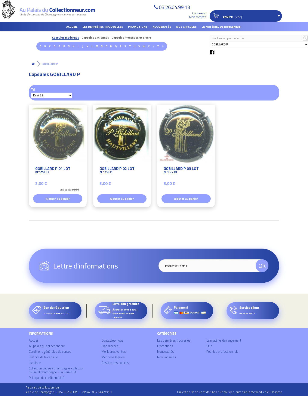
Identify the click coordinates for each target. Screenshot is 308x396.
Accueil (71, 26)
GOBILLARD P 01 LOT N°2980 (52, 171)
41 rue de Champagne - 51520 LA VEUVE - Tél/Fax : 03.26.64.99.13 (69, 392)
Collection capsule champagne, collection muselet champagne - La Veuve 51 (56, 370)
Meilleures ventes (114, 351)
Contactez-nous (112, 340)
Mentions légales (113, 357)
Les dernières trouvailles (103, 26)
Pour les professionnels (222, 351)
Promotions (137, 26)
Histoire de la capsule (43, 357)
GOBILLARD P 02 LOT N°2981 (117, 171)
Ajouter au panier (58, 198)
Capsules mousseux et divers (131, 38)
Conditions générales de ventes (50, 351)
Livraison (35, 362)
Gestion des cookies (115, 362)
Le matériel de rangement (222, 26)
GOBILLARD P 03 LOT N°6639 (181, 171)
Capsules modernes (65, 38)
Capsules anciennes (95, 38)
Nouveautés (162, 26)
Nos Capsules (186, 26)
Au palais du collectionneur (47, 346)
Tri (33, 89)
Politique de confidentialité (46, 377)
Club (209, 346)
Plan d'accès (110, 346)
